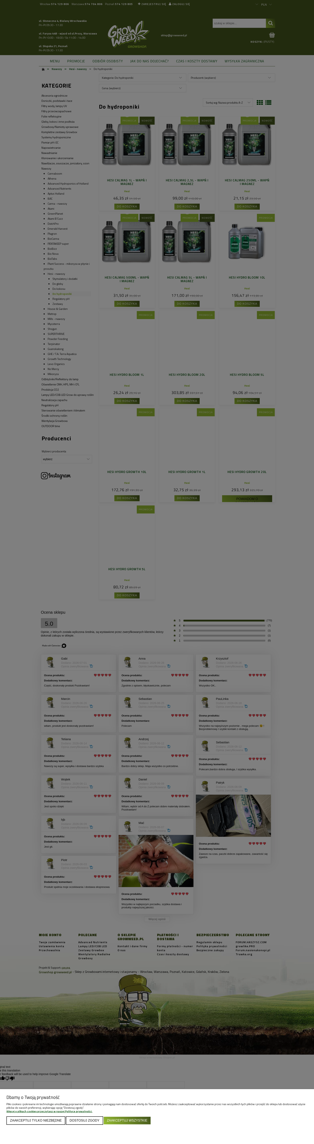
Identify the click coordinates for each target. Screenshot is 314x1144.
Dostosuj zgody (84, 1120)
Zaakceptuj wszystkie (127, 1120)
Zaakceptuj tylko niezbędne (36, 1120)
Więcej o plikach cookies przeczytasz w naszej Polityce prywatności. (49, 1111)
